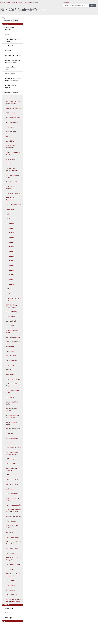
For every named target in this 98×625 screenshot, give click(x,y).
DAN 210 (11, 251)
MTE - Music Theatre (12, 479)
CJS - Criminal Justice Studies (12, 176)
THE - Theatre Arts (11, 594)
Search (16, 20)
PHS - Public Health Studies (12, 527)
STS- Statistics (10, 590)
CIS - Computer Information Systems (12, 169)
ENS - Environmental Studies (12, 331)
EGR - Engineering (11, 321)
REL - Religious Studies (13, 564)
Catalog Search (5, 16)
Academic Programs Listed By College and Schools (12, 79)
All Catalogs (8, 618)
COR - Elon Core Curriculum (11, 199)
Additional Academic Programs (10, 86)
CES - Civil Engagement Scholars (13, 153)
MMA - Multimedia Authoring (11, 469)
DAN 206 (11, 242)
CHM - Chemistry (11, 159)
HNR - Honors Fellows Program (12, 385)
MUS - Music (10, 489)
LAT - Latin (9, 443)
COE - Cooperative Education (11, 187)
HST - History (10, 397)
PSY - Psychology (11, 553)
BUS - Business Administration (10, 147)
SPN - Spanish (10, 585)
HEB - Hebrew (10, 374)
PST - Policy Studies (12, 548)
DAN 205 (11, 237)
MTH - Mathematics (12, 484)
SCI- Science (10, 569)
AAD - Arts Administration (13, 108)
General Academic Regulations (9, 68)
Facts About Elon (9, 46)
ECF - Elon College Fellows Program (11, 306)
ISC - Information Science (13, 429)
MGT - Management (12, 459)
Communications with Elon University (12, 40)
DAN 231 (11, 279)
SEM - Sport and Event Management (13, 575)
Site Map (7, 613)
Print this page (66, 2)
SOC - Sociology (11, 580)
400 (8, 293)
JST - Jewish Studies (12, 438)
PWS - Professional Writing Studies (12, 559)
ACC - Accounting (11, 113)
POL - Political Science (13, 537)
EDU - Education (11, 316)
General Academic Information (9, 28)
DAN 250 (11, 284)
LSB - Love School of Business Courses (12, 453)
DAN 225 (11, 270)
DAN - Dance (25, 2)
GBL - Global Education (13, 356)
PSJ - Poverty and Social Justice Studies (13, 543)
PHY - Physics (10, 532)
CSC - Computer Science (13, 204)
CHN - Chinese (10, 164)
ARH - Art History (11, 131)
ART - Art (8, 136)
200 (31, 2)
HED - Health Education (13, 379)
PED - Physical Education (13, 505)
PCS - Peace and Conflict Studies (13, 499)
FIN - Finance (10, 346)
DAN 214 (11, 256)
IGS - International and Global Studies (12, 416)
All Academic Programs (11, 92)
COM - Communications (13, 193)
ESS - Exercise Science (13, 342)
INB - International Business (11, 409)
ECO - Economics (11, 311)
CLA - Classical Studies (13, 182)
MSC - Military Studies (12, 475)
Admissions (7, 50)
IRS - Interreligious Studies (11, 423)
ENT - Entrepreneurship (13, 337)
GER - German (10, 365)
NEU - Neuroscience (12, 493)
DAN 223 (11, 265)
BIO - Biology (10, 141)
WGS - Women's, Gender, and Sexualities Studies (13, 600)
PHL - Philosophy (11, 521)
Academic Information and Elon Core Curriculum (12, 61)
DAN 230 (11, 275)
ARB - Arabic (10, 127)
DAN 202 (11, 223)
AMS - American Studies (13, 117)
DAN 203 (11, 228)
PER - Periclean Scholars (13, 516)
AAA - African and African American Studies (13, 102)
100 (8, 214)
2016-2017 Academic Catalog (7, 2)
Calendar (7, 34)
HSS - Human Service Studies (12, 391)
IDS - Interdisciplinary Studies (12, 403)
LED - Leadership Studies (13, 447)
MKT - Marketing (11, 463)
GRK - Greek (10, 370)
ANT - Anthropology (12, 122)
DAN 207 (11, 247)
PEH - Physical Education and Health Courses (13, 511)
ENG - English (10, 326)
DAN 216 (11, 261)
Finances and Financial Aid (12, 55)
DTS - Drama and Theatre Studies (13, 299)
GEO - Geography (11, 360)
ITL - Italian (9, 433)
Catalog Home (8, 608)
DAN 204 (11, 233)
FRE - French (10, 351)
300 (8, 289)
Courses (18, 2)
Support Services (9, 74)
